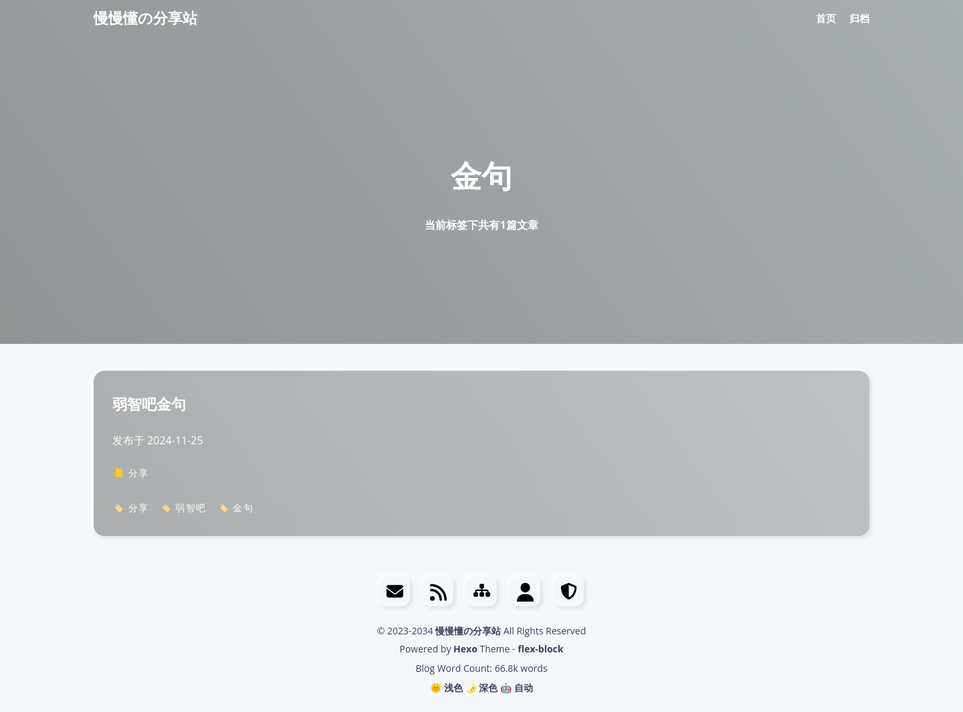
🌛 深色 (481, 687)
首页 (826, 18)
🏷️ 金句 (235, 507)
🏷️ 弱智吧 (183, 507)
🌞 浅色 (446, 687)
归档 (859, 18)
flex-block (540, 648)
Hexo (465, 648)
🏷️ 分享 (130, 507)
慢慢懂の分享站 (145, 17)
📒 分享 (130, 472)
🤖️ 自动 (516, 687)
